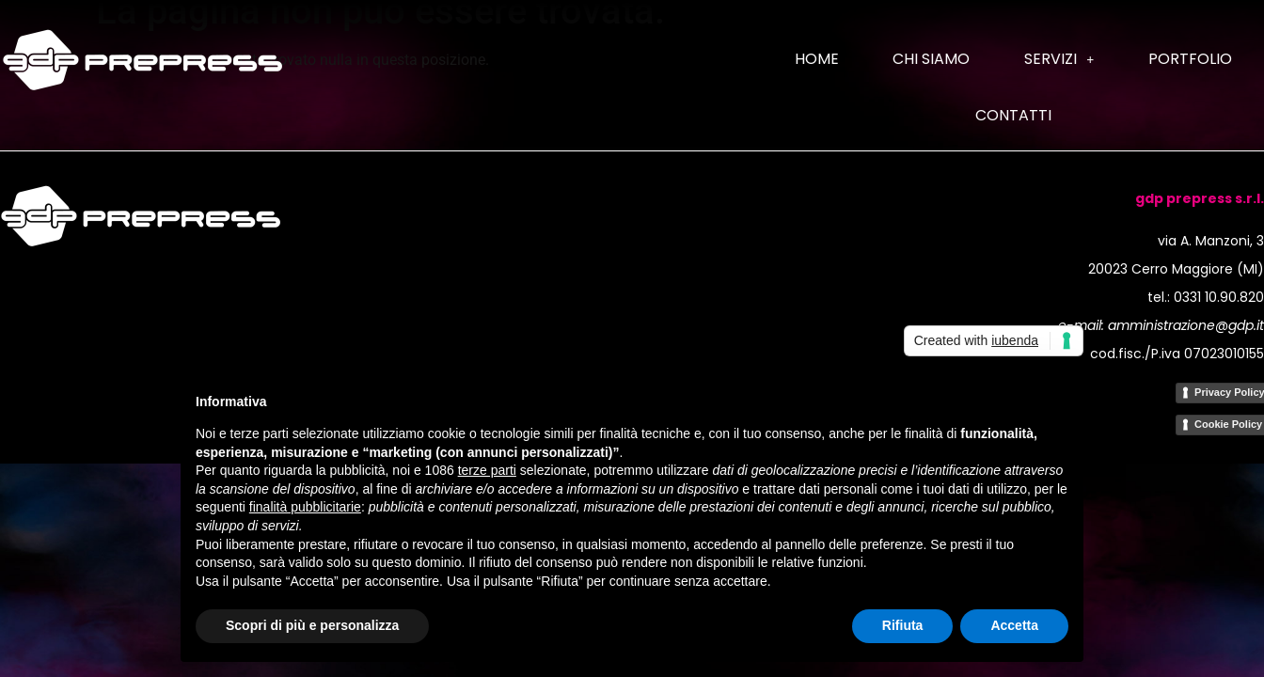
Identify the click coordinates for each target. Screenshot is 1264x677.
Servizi (1059, 59)
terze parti (487, 470)
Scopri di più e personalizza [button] (312, 625)
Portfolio (1190, 59)
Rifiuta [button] (903, 625)
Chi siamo (931, 59)
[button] (1059, 59)
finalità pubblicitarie (305, 506)
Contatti (1013, 115)
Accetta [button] (1014, 625)
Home (817, 59)
